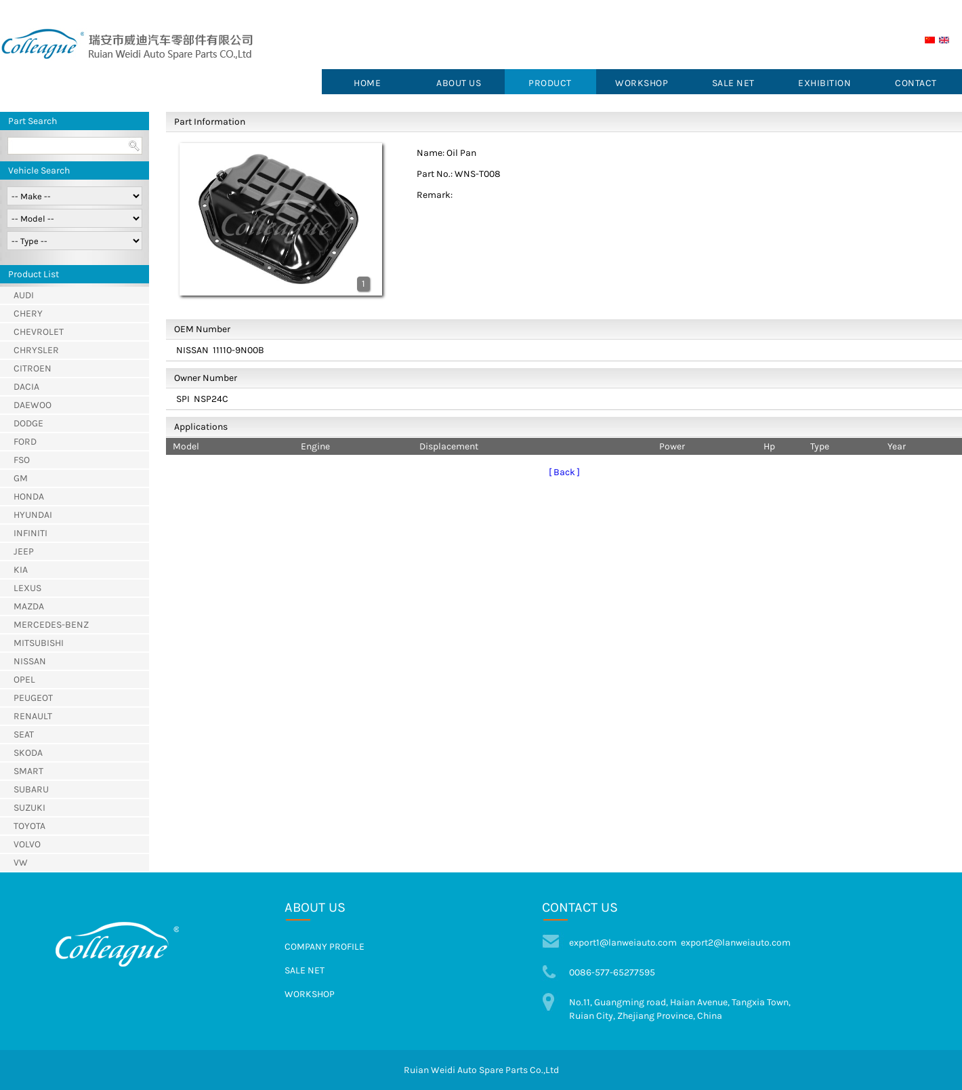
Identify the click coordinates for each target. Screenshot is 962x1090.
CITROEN (32, 368)
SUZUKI (29, 807)
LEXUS (27, 588)
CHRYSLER (36, 350)
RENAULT (33, 716)
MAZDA (29, 606)
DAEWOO (32, 405)
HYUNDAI (33, 515)
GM (21, 478)
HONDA (29, 496)
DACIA (26, 386)
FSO (22, 460)
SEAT (24, 734)
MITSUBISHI (39, 643)
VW (21, 862)
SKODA (28, 753)
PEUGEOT (33, 698)
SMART (28, 771)
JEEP (24, 551)
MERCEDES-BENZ (51, 624)
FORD (25, 441)
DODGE (28, 423)
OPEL (24, 679)
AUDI (24, 295)
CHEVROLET (39, 332)
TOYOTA (29, 826)
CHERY (28, 313)
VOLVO (27, 844)
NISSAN (30, 661)
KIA (21, 570)
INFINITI (30, 533)
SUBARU (31, 789)
